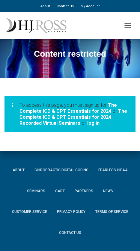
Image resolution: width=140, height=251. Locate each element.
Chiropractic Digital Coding (61, 170)
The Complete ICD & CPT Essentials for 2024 (68, 108)
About (45, 6)
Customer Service (29, 212)
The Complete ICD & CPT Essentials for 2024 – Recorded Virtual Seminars (73, 117)
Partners (84, 191)
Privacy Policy (71, 212)
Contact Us (65, 6)
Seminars (36, 191)
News (108, 191)
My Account (90, 6)
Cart (60, 191)
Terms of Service (111, 212)
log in (93, 123)
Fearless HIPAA (113, 170)
